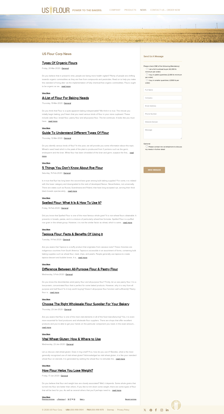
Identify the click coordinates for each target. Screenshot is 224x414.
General (65, 68)
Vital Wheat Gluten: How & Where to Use (71, 339)
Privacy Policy (123, 410)
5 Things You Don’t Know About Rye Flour (72, 168)
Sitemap (110, 410)
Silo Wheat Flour (53, 413)
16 (68, 399)
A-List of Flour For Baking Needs (65, 98)
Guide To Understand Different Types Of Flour (75, 133)
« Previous (61, 399)
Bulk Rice (88, 413)
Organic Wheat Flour (168, 413)
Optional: (147, 144)
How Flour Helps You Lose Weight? (67, 371)
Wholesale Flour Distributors (105, 413)
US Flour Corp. (55, 410)
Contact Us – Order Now (165, 10)
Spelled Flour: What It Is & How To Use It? (71, 203)
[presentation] (165, 159)
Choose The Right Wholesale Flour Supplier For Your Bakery (85, 304)
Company (114, 10)
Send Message (154, 170)
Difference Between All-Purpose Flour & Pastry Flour (80, 269)
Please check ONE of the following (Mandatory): (162, 66)
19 (74, 399)
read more (66, 86)
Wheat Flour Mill (152, 413)
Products (130, 10)
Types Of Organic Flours (59, 63)
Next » (82, 399)
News (143, 10)
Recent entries (130, 399)
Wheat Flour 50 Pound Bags (72, 413)
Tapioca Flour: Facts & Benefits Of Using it (72, 234)
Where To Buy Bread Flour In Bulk (131, 413)
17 (70, 399)
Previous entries (48, 399)
